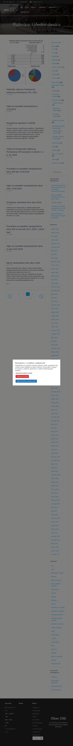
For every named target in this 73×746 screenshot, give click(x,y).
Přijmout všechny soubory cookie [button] (26, 381)
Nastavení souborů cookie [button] (24, 373)
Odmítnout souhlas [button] (22, 376)
